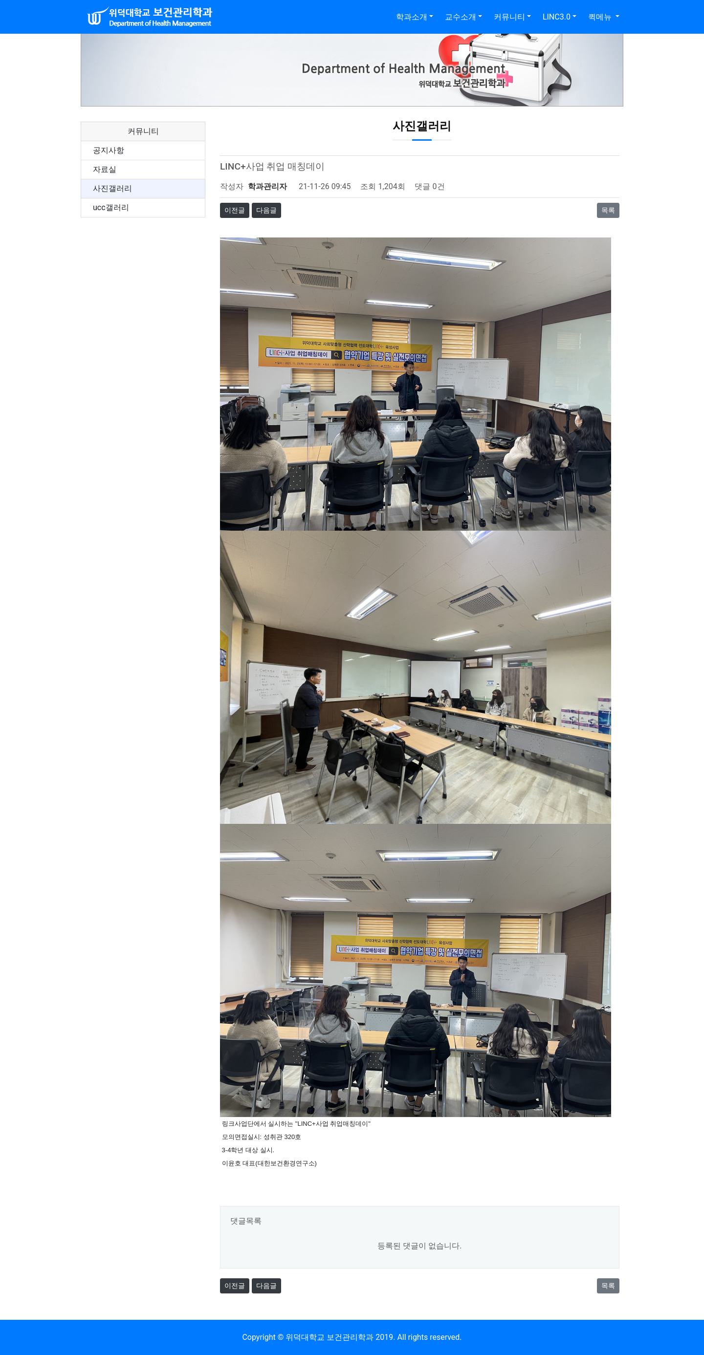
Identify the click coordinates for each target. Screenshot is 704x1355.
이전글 (234, 210)
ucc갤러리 (111, 207)
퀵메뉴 (601, 17)
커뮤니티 (509, 17)
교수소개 (460, 17)
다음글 (266, 210)
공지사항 (108, 150)
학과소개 (411, 17)
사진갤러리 (112, 188)
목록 (608, 210)
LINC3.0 (557, 17)
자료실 (104, 169)
